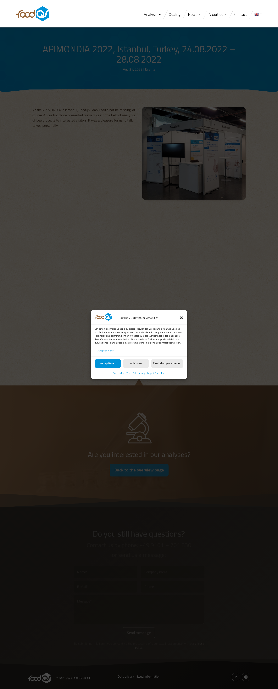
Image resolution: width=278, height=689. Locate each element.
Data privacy (139, 382)
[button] (181, 327)
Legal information (156, 382)
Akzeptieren (107, 372)
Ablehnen (136, 372)
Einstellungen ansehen (167, 372)
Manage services (105, 360)
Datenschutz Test (122, 382)
